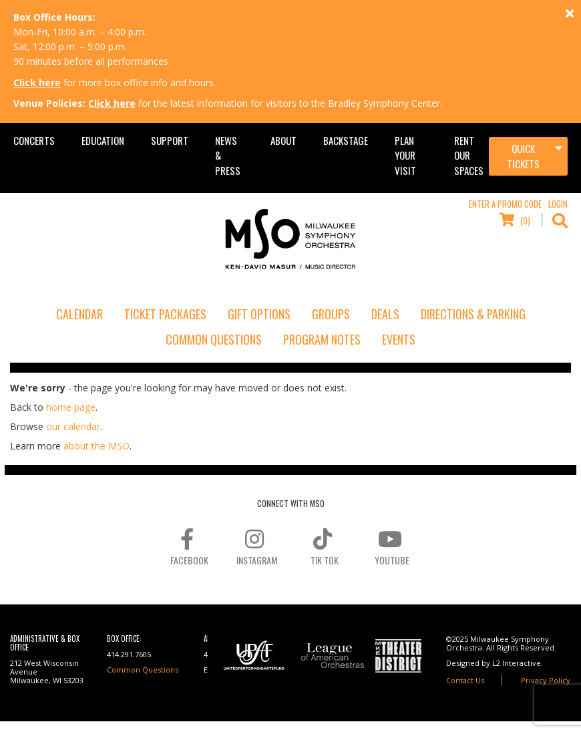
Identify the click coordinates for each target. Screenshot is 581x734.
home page (70, 407)
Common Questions (214, 339)
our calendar (73, 426)
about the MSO (96, 445)
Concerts (34, 140)
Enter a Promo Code (505, 203)
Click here (37, 82)
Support (169, 140)
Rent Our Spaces (468, 155)
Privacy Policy (545, 680)
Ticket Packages (165, 314)
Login (558, 203)
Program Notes (322, 339)
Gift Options (259, 314)
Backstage (345, 140)
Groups (331, 314)
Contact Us (465, 680)
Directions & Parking (473, 314)
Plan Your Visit (405, 155)
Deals (385, 314)
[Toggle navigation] (528, 156)
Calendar (79, 314)
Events (398, 339)
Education (102, 140)
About (283, 140)
